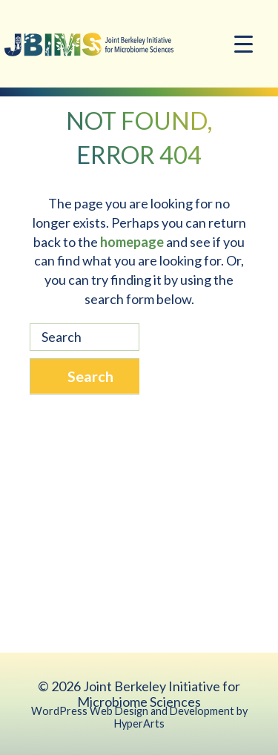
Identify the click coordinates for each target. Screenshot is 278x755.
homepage (132, 242)
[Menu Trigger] (243, 42)
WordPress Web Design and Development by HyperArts (139, 717)
